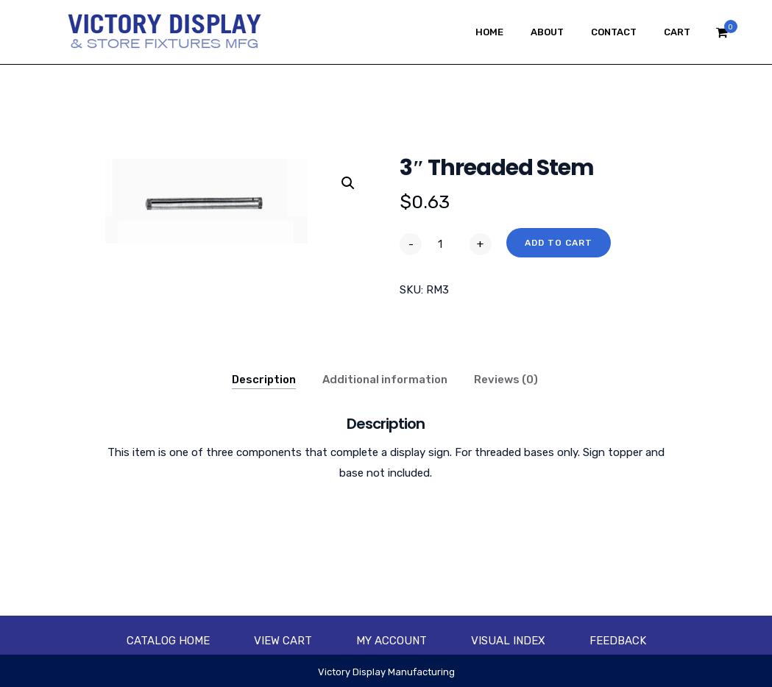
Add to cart (558, 243)
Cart (677, 32)
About (547, 32)
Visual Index (508, 640)
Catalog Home (168, 640)
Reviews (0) (506, 379)
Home (489, 32)
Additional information (384, 379)
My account (391, 640)
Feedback (617, 640)
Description (264, 379)
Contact (614, 32)
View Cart (283, 640)
